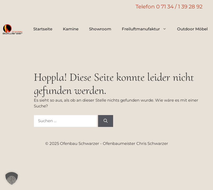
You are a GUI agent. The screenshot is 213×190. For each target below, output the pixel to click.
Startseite (42, 28)
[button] (11, 178)
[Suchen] (105, 121)
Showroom (100, 28)
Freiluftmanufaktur (147, 29)
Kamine (70, 28)
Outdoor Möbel (192, 28)
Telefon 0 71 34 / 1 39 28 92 (169, 6)
